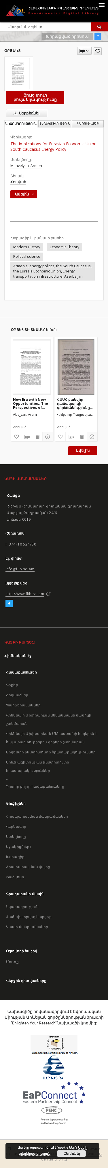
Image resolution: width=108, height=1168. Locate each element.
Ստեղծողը (16, 836)
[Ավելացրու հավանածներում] (98, 51)
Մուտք (12, 961)
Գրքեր (12, 684)
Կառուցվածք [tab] (88, 123)
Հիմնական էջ (18, 655)
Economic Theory (64, 246)
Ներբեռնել (25, 113)
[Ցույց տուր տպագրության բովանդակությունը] (37, 437)
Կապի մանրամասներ (27, 926)
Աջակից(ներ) (18, 846)
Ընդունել (71, 1154)
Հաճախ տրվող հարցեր (29, 916)
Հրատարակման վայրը (28, 866)
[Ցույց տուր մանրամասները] (47, 437)
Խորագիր (15, 856)
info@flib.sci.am (20, 569)
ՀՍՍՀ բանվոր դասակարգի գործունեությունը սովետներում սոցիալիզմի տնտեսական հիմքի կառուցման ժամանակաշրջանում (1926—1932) (76, 403)
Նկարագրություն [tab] (21, 124)
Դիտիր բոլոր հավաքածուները (35, 786)
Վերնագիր (16, 826)
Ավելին (83, 450)
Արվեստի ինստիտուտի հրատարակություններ (51, 752)
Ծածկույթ (15, 876)
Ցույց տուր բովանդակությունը (35, 97)
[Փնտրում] (99, 26)
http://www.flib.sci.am (24, 593)
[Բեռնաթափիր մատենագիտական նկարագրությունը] (26, 437)
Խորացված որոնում (67, 36)
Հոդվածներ (17, 695)
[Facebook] (9, 603)
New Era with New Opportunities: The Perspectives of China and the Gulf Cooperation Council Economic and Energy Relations (31, 403)
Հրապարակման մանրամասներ (37, 816)
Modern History (26, 246)
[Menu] (101, 4)
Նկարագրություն (22, 906)
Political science (26, 256)
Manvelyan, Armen (26, 165)
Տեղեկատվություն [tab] (54, 123)
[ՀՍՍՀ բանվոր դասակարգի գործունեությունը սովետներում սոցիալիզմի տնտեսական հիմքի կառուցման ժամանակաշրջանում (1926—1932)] (76, 367)
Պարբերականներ (23, 705)
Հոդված (18, 181)
